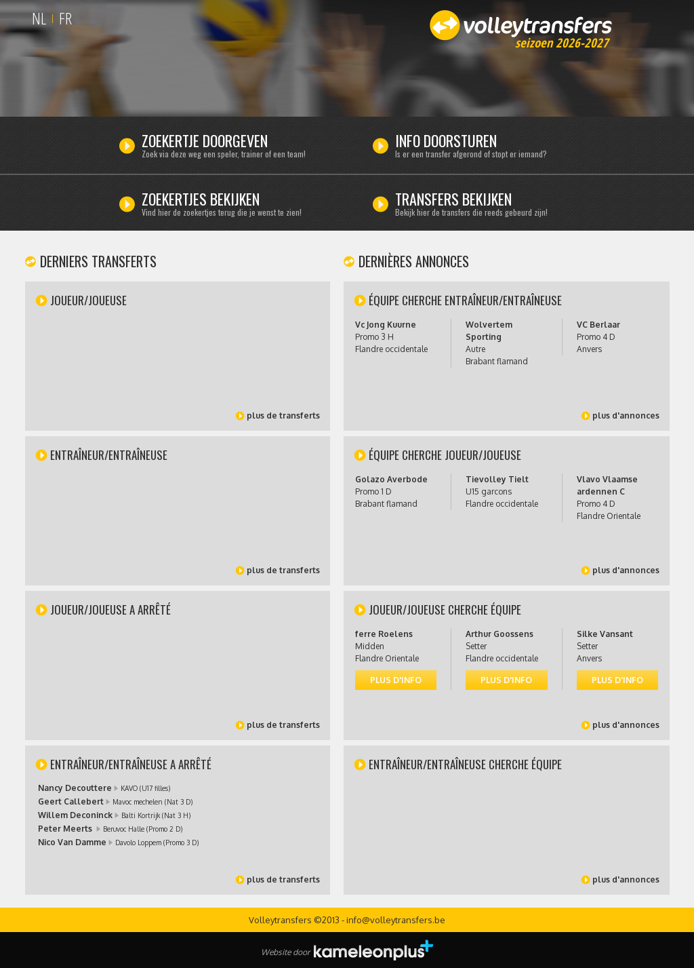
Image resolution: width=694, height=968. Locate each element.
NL (39, 18)
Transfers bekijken (490, 205)
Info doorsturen (490, 147)
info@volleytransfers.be (395, 919)
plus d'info (396, 680)
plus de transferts (283, 416)
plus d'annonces (625, 416)
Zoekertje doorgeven (236, 147)
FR (65, 18)
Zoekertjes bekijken (236, 205)
